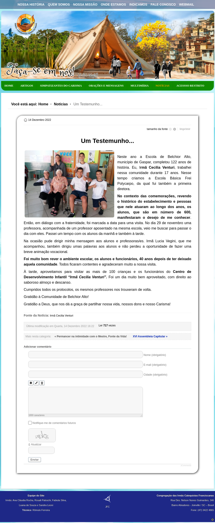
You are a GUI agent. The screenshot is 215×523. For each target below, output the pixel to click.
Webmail (186, 4)
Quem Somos (59, 4)
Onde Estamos (113, 4)
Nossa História (30, 4)
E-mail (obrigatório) (155, 364)
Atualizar (36, 444)
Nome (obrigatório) (155, 355)
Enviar (34, 459)
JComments (186, 465)
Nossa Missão (85, 4)
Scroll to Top (212, 519)
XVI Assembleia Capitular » (150, 336)
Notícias (61, 104)
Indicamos (138, 4)
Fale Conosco (163, 4)
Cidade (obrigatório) (155, 374)
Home (43, 104)
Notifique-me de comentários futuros (54, 422)
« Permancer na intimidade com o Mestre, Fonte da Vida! (90, 336)
